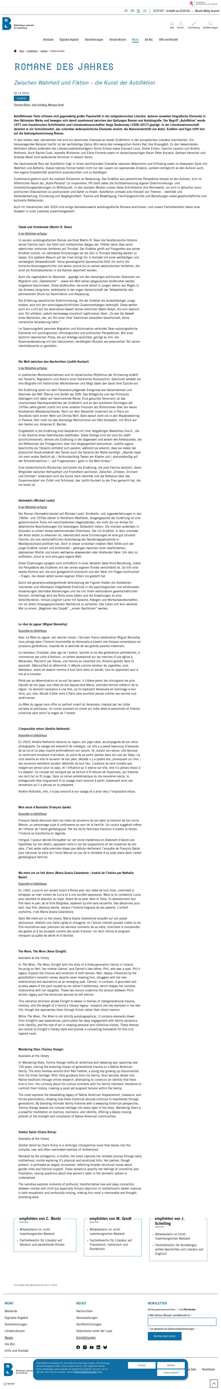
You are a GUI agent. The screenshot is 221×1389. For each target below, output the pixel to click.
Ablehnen (171, 1365)
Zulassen (142, 1365)
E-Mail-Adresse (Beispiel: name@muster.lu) (170, 1315)
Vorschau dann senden (165, 1336)
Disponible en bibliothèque (32, 631)
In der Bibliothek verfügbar (32, 234)
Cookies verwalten (171, 1373)
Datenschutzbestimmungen (85, 1372)
